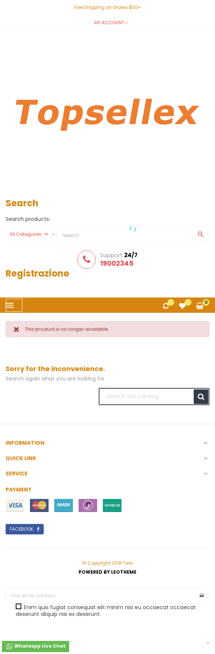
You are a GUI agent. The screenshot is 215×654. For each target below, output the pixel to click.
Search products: (28, 219)
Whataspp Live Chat (35, 646)
